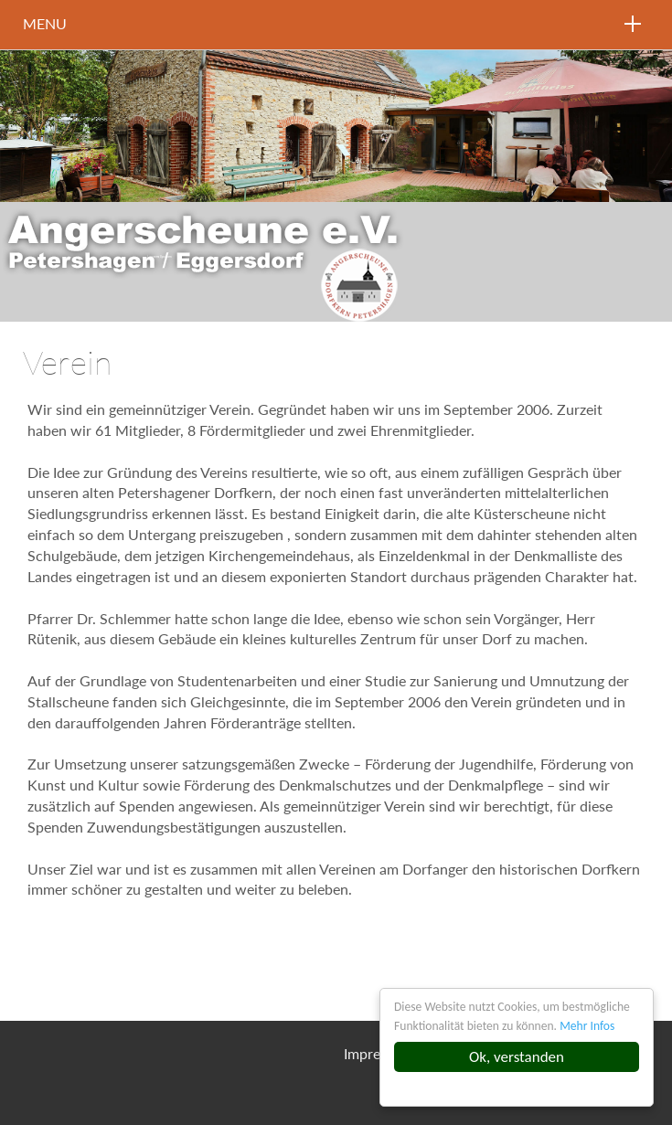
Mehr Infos (587, 1026)
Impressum (378, 1053)
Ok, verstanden (516, 1057)
